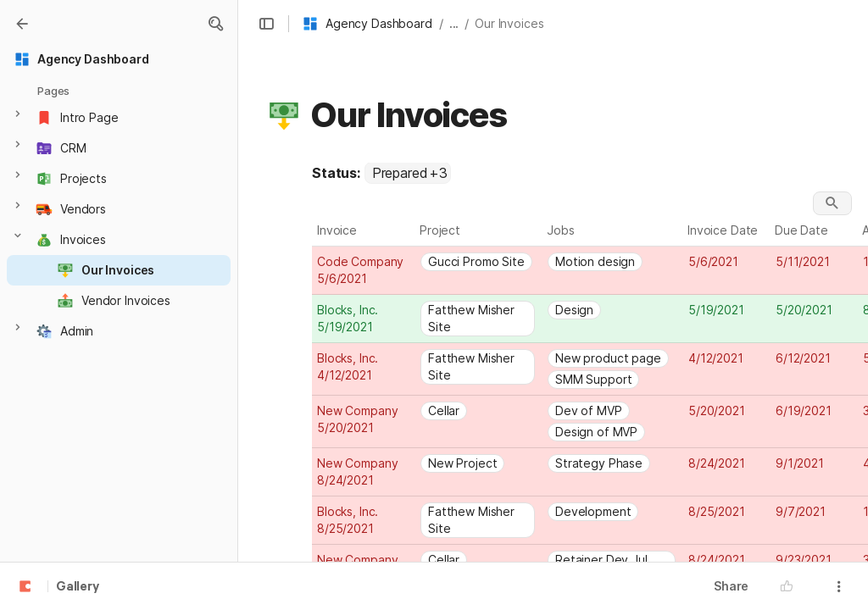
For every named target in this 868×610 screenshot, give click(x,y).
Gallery (77, 587)
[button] (215, 24)
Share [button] (731, 586)
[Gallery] (22, 24)
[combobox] (407, 173)
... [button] (454, 23)
